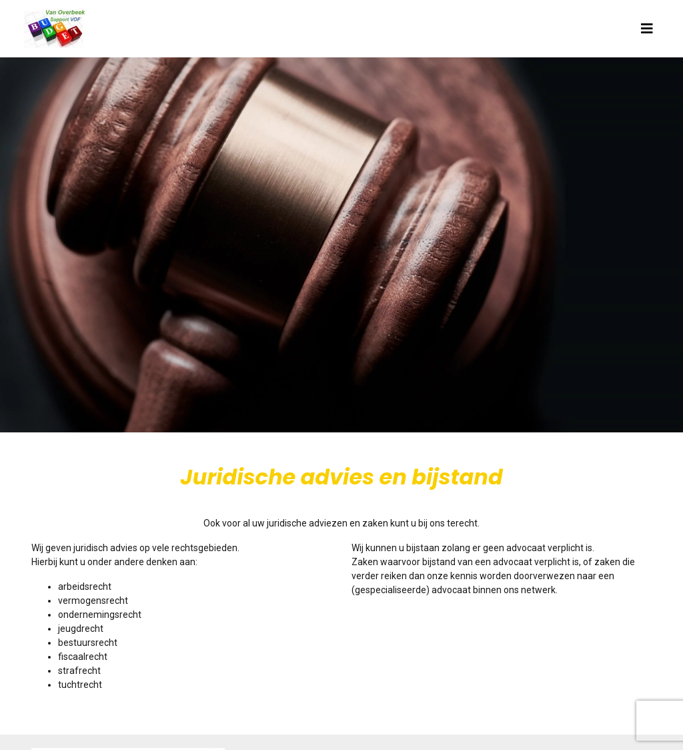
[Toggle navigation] (647, 29)
